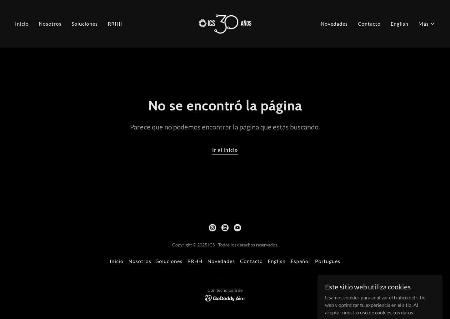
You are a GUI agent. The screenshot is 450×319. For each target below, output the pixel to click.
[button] (426, 24)
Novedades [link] (334, 24)
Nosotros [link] (50, 24)
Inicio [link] (22, 24)
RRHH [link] (115, 24)
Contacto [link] (369, 24)
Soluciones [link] (85, 24)
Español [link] (300, 261)
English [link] (399, 24)
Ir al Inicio (225, 150)
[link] (225, 23)
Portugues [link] (327, 261)
